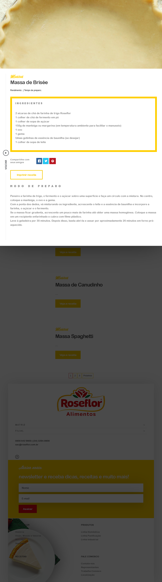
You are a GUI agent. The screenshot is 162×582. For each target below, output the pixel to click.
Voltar (6, 165)
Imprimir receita (26, 174)
